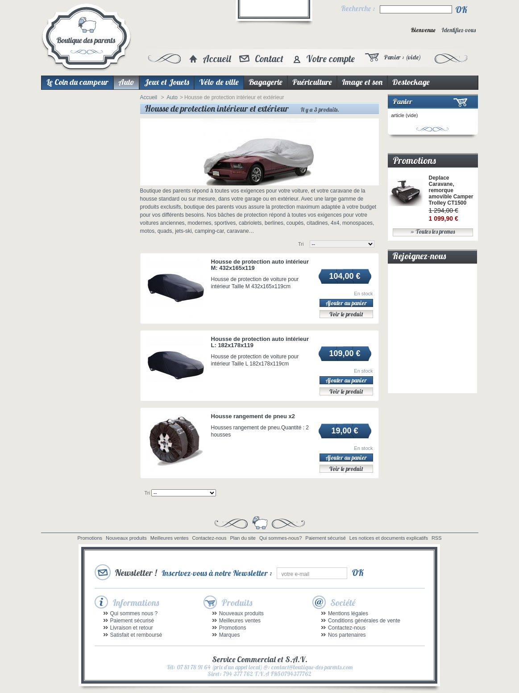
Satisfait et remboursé (136, 635)
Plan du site (242, 538)
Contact (269, 58)
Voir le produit (346, 314)
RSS (437, 538)
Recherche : (358, 8)
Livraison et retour (131, 628)
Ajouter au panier (346, 303)
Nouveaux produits (126, 538)
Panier (402, 101)
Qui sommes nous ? (134, 613)
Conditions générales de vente (364, 620)
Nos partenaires (347, 635)
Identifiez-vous (458, 30)
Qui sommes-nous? (280, 538)
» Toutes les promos (433, 231)
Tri (300, 244)
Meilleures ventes (169, 538)
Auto (172, 97)
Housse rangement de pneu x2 (253, 416)
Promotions (414, 160)
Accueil (217, 58)
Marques (229, 635)
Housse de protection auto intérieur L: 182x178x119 (260, 342)
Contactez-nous (209, 538)
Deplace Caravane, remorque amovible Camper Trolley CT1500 (451, 190)
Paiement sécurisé (325, 538)
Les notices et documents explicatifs (388, 538)
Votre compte (330, 58)
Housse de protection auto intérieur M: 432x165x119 (260, 264)
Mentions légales (348, 613)
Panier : (402, 57)
